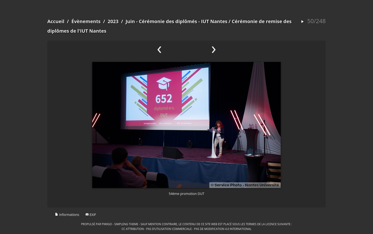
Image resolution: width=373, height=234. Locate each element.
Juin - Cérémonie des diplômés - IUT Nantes (176, 21)
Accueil (55, 21)
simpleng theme (126, 224)
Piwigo (107, 224)
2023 (113, 21)
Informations (67, 214)
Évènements (86, 21)
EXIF (90, 214)
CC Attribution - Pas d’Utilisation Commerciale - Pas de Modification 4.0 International (186, 229)
